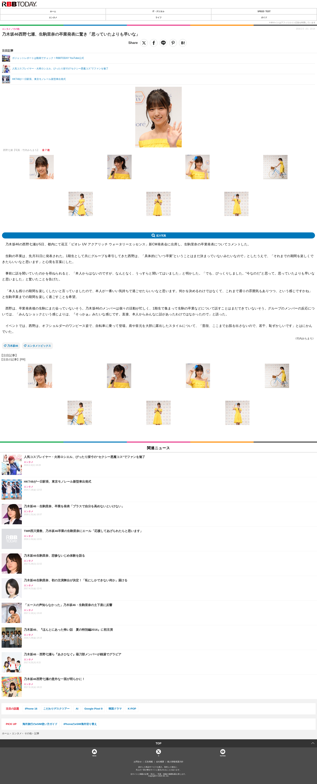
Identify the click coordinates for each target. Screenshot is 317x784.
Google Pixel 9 (93, 708)
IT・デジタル (159, 11)
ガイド (264, 17)
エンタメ (53, 17)
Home (94, 755)
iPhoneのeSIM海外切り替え (80, 724)
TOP (159, 743)
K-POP (132, 708)
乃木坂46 (12, 345)
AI (77, 708)
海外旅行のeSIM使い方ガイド (39, 724)
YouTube (223, 755)
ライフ (158, 17)
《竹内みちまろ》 (304, 338)
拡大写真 (161, 235)
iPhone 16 (31, 708)
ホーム (53, 11)
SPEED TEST (264, 11)
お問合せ (138, 762)
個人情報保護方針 (175, 762)
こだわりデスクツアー (56, 708)
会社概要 (160, 762)
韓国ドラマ (115, 708)
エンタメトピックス (39, 345)
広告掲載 (149, 762)
